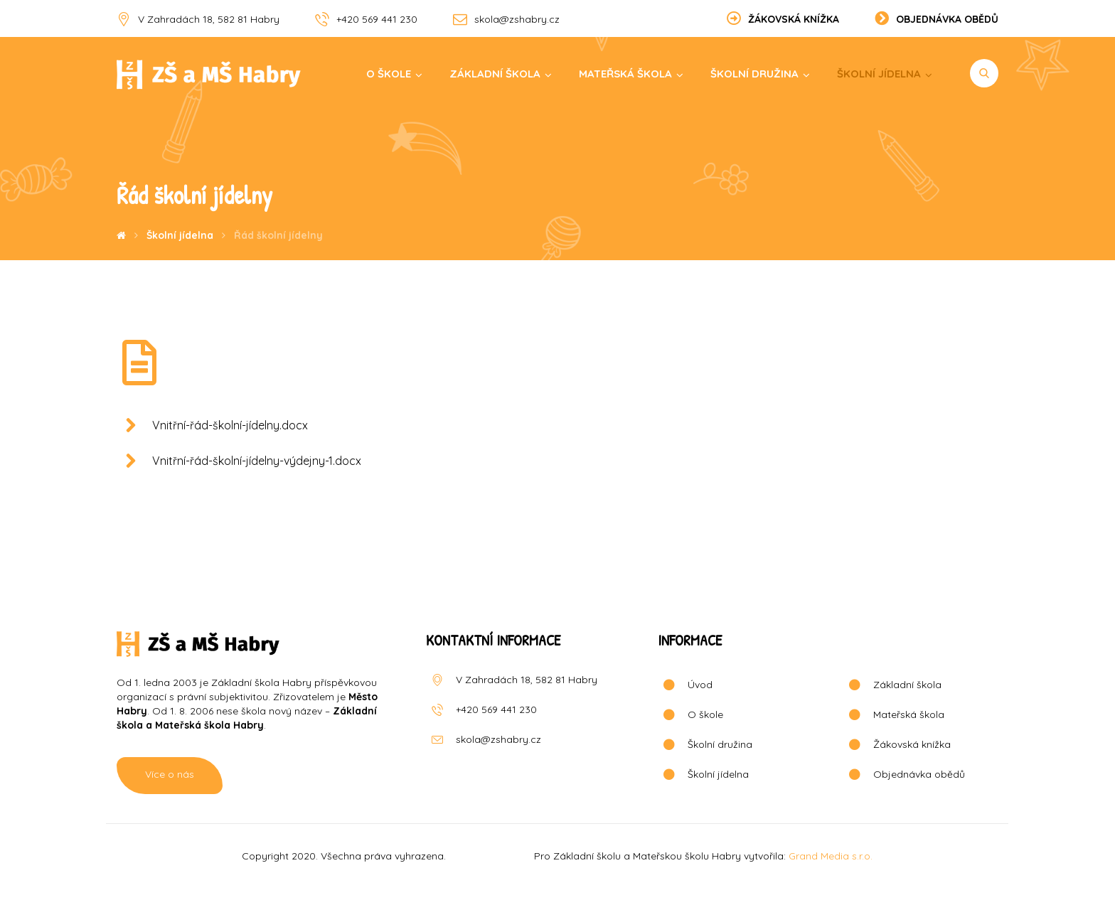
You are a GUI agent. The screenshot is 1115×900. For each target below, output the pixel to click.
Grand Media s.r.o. (831, 856)
